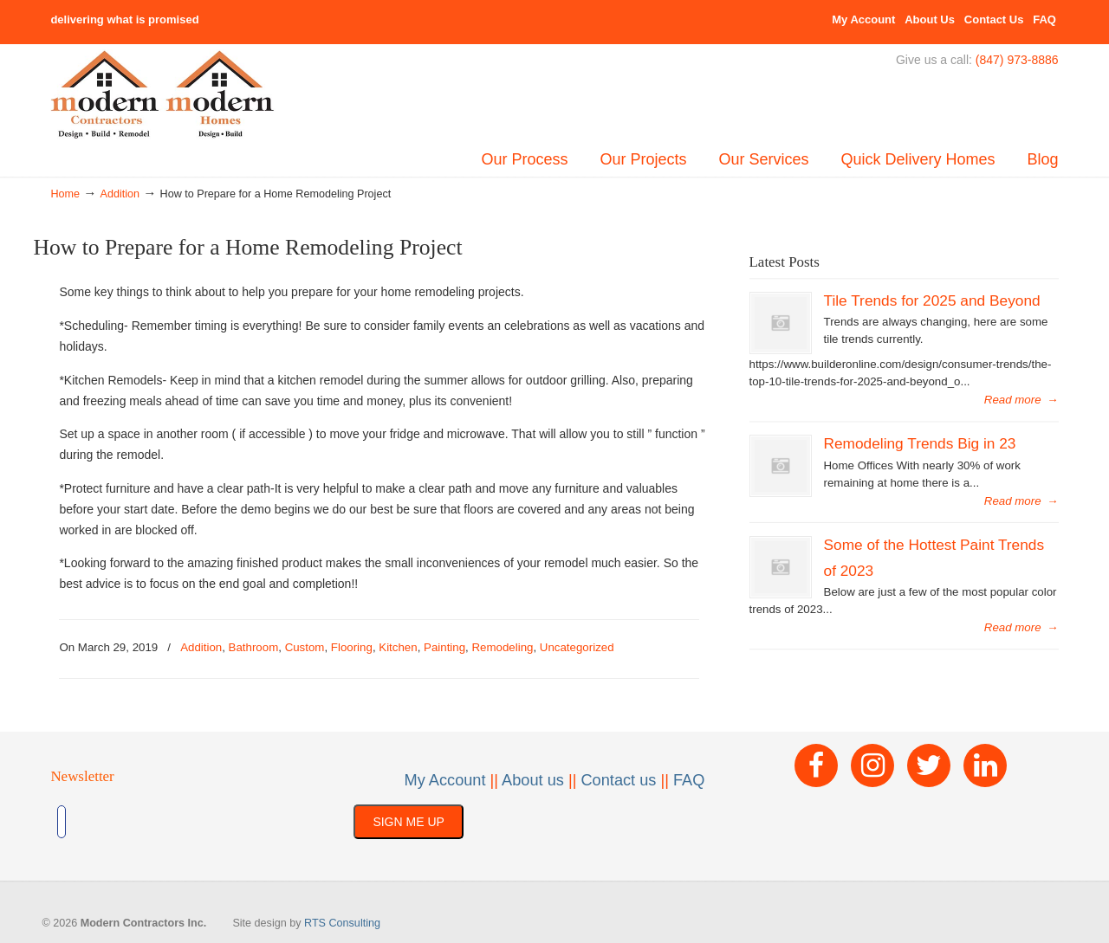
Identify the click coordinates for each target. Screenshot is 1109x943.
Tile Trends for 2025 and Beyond (932, 300)
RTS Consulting (342, 923)
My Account (863, 19)
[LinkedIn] (985, 765)
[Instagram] (872, 765)
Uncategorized (577, 647)
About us (533, 780)
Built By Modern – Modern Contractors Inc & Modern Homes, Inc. (163, 95)
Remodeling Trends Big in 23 (920, 443)
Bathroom (254, 647)
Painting (444, 647)
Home (65, 194)
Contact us (618, 780)
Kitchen (398, 647)
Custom (305, 647)
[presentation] (209, 822)
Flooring (352, 647)
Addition (120, 194)
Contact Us (994, 19)
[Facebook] (816, 765)
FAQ (1044, 19)
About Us (930, 19)
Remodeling (502, 647)
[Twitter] (928, 765)
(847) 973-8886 (1017, 60)
